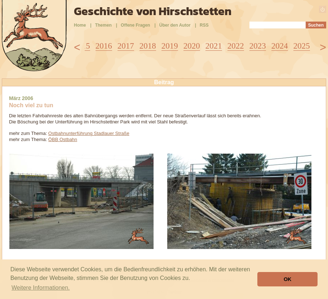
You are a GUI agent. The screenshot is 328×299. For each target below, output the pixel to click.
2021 (213, 45)
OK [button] (288, 279)
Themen (103, 25)
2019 (169, 45)
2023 (257, 45)
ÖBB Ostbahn (62, 139)
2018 (147, 45)
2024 (279, 45)
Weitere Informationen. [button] (41, 288)
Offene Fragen (135, 25)
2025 (301, 45)
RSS (204, 25)
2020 (191, 45)
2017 (126, 45)
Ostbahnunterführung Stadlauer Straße (88, 133)
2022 (235, 45)
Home (80, 25)
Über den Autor (175, 25)
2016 (104, 45)
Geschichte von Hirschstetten (152, 11)
